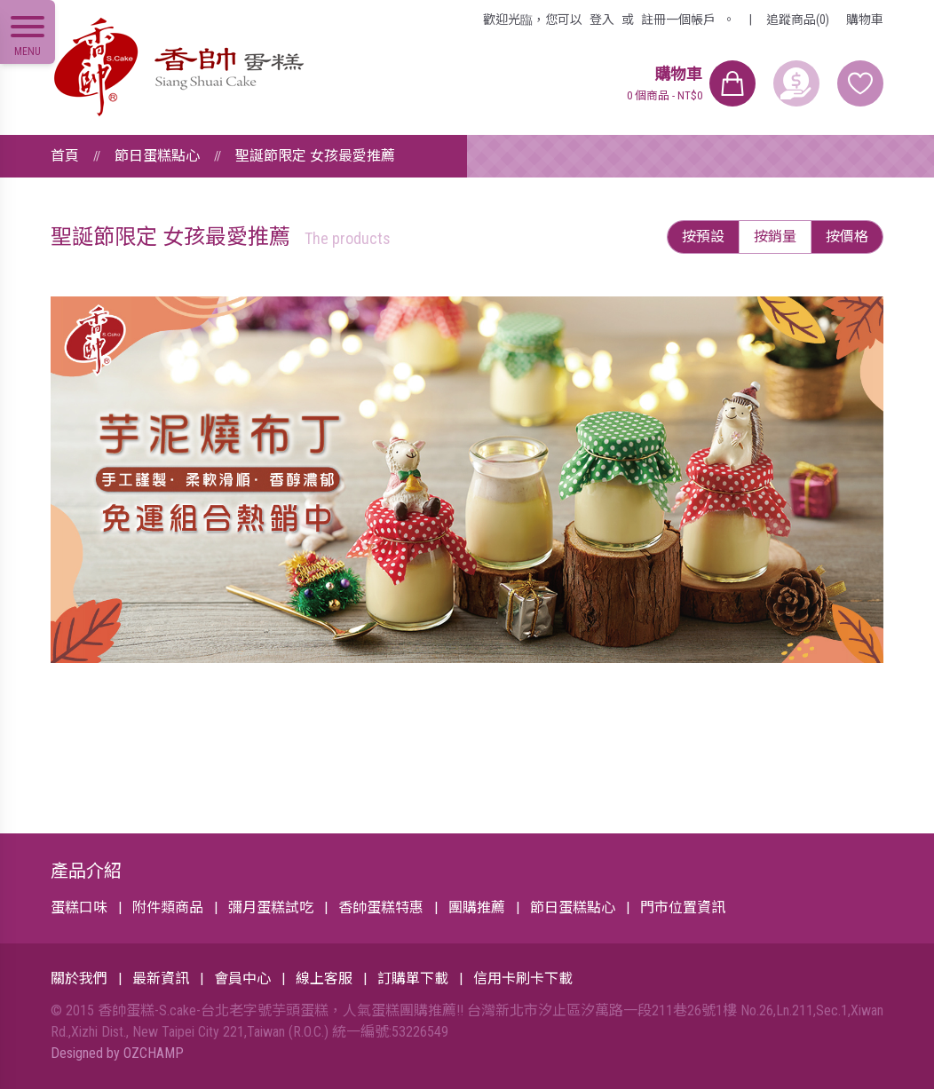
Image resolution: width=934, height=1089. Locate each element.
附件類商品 (167, 907)
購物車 (864, 19)
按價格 (847, 236)
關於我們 (79, 978)
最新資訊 (160, 978)
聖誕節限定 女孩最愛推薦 (315, 155)
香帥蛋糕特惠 (380, 907)
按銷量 (775, 236)
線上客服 (324, 978)
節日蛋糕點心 (157, 155)
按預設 (703, 236)
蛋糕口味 (79, 907)
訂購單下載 (412, 978)
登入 (602, 19)
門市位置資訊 (682, 907)
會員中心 (242, 978)
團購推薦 (476, 907)
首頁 (65, 155)
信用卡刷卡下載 (523, 978)
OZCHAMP (153, 1053)
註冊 (678, 19)
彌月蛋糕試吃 (270, 907)
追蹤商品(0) (797, 19)
